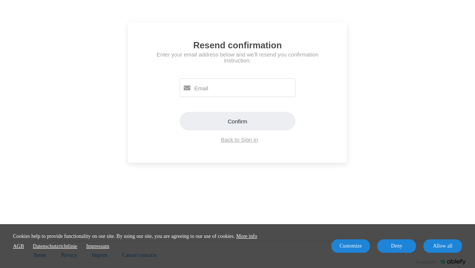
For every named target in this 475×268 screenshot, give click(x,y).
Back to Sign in (239, 139)
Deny (396, 246)
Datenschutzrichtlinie (55, 246)
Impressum (97, 246)
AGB (18, 246)
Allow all (443, 246)
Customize (351, 246)
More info (246, 236)
